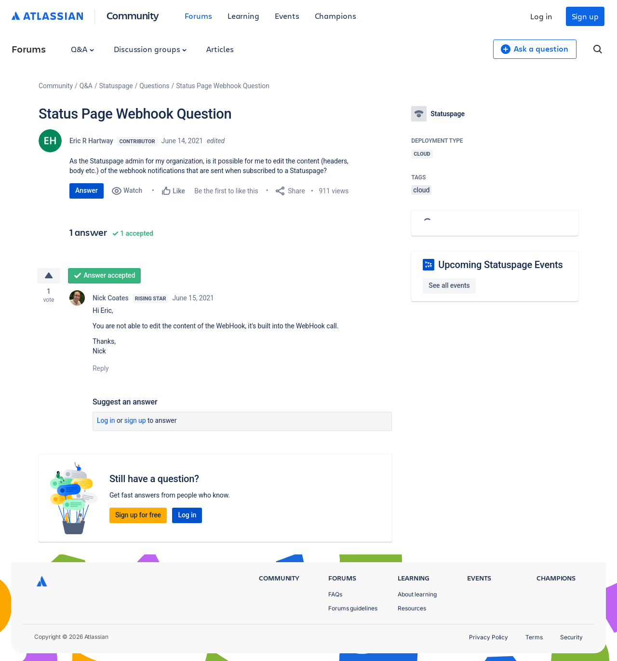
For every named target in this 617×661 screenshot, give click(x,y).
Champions (335, 16)
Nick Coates (111, 299)
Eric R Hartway (91, 141)
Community (133, 15)
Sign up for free (138, 516)
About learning (417, 594)
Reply (101, 369)
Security (571, 637)
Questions (154, 86)
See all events (449, 285)
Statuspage (116, 86)
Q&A (82, 49)
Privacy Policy (488, 637)
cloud (421, 190)
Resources (412, 608)
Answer (86, 190)
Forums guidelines (352, 608)
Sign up (585, 16)
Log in (541, 16)
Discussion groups (150, 49)
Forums (198, 16)
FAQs (335, 594)
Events (287, 16)
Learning (243, 16)
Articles (219, 49)
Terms (534, 637)
